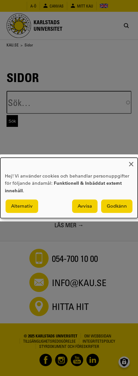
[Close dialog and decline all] (131, 162)
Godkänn (117, 206)
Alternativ (22, 206)
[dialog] (69, 188)
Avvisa (85, 206)
